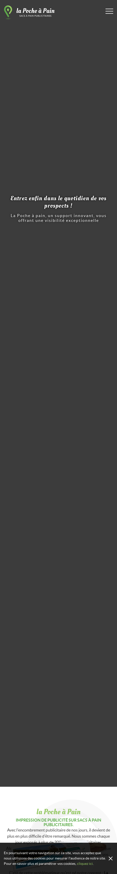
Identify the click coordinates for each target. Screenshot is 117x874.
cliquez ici (85, 864)
